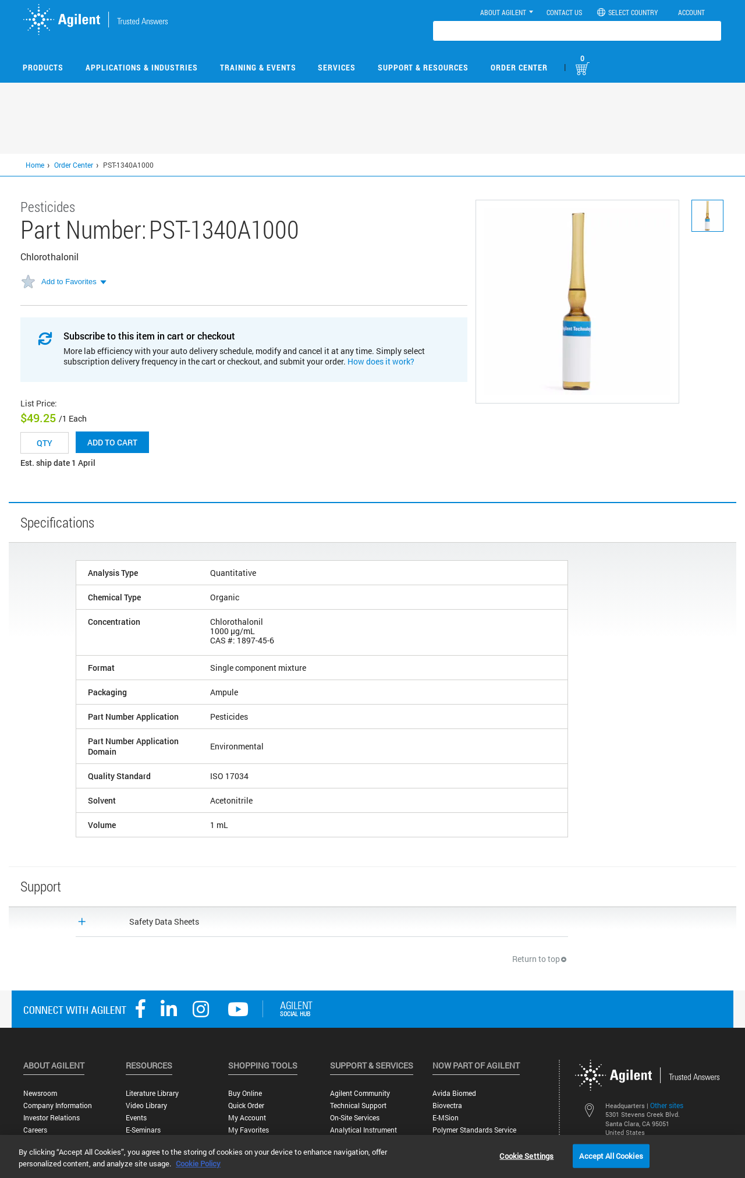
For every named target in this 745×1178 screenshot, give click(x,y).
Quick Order (246, 1105)
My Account (247, 1117)
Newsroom (40, 1093)
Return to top (540, 958)
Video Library (146, 1105)
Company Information (57, 1105)
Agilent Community (360, 1093)
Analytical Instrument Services (363, 1134)
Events (136, 1117)
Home (35, 164)
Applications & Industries (142, 67)
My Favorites (248, 1130)
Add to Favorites (69, 281)
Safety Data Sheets (164, 921)
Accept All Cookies (611, 1155)
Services (337, 67)
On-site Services (354, 1117)
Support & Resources (423, 67)
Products (43, 67)
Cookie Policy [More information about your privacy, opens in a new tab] (198, 1163)
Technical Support (358, 1105)
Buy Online (245, 1093)
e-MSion (445, 1117)
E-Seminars (143, 1130)
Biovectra (447, 1105)
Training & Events (258, 67)
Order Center (519, 67)
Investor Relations (51, 1117)
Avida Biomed (454, 1093)
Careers (35, 1130)
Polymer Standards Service (474, 1130)
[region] (372, 1156)
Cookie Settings (526, 1155)
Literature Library (152, 1093)
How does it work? (380, 361)
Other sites (666, 1105)
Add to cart (112, 442)
